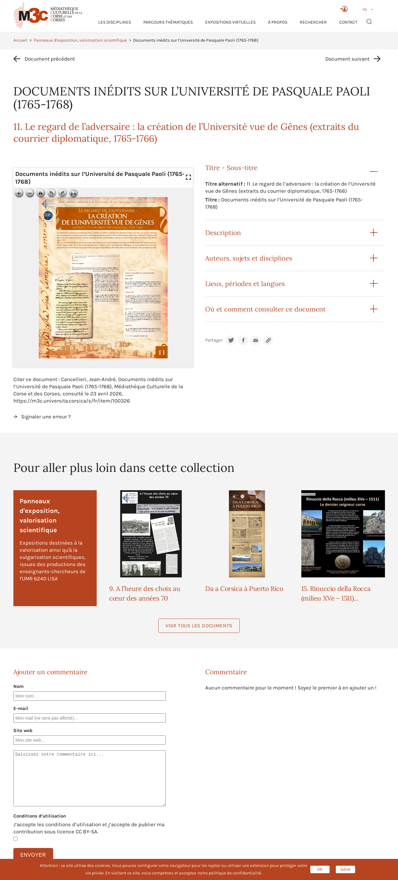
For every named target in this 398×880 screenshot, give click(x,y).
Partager (214, 340)
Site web (22, 730)
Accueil (20, 40)
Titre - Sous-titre (231, 168)
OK (320, 869)
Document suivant (347, 59)
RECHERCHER (313, 22)
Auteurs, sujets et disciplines (248, 258)
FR (365, 9)
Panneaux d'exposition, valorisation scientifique (80, 40)
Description (223, 232)
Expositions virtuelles (230, 22)
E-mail (20, 708)
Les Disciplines (114, 22)
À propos (277, 22)
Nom (18, 686)
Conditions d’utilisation (39, 816)
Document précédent (50, 59)
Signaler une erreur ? (46, 416)
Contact (348, 22)
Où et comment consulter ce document (265, 309)
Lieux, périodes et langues (245, 283)
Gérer (345, 869)
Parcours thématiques (168, 22)
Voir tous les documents (199, 626)
